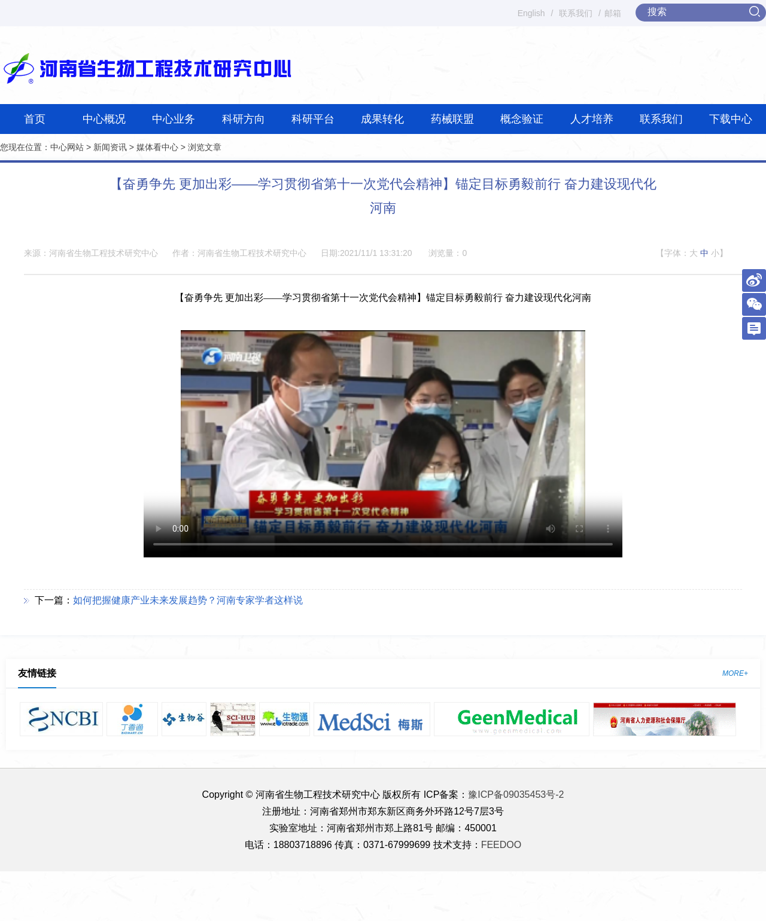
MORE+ (735, 673)
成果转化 (382, 119)
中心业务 (173, 119)
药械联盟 (452, 119)
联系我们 (575, 13)
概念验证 (521, 119)
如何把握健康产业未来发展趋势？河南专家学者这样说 (188, 600)
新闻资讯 (110, 147)
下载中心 (730, 119)
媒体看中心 (157, 147)
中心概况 (104, 119)
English (531, 13)
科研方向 (243, 119)
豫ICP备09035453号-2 (516, 794)
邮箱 (612, 13)
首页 (34, 119)
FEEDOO (501, 845)
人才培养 (591, 119)
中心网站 (67, 147)
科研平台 (313, 119)
